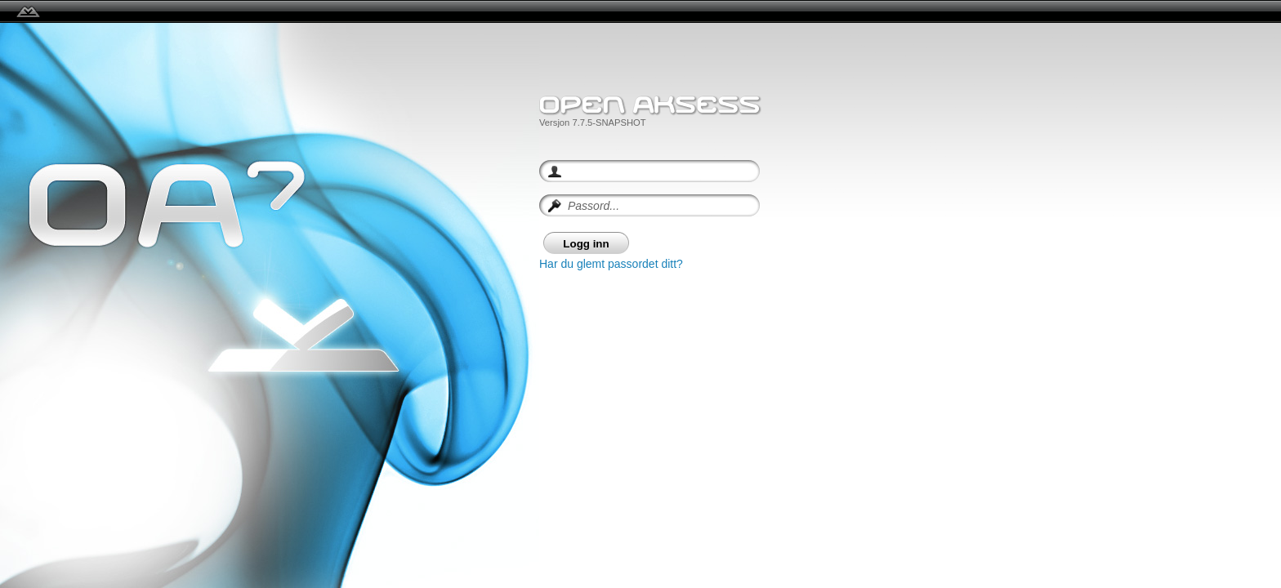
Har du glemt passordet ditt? (611, 263)
